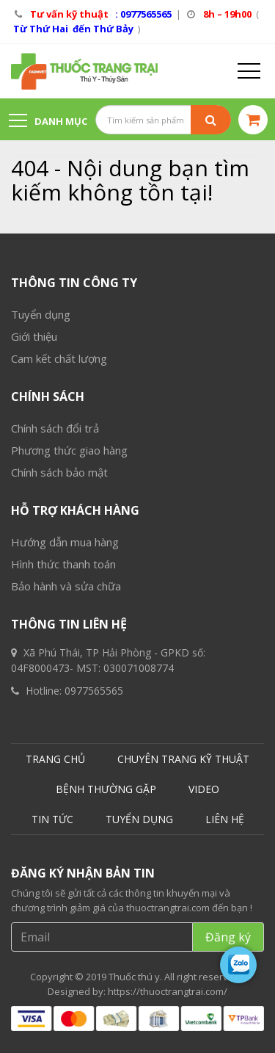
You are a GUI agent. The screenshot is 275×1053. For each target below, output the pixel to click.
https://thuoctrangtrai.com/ (167, 991)
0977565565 (94, 691)
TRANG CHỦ (55, 759)
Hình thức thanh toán (63, 564)
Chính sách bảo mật (59, 472)
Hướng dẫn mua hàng (65, 542)
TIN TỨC (52, 819)
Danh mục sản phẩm (48, 128)
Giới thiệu (34, 336)
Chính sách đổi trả (55, 428)
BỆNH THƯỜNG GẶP (106, 789)
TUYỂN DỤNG (139, 819)
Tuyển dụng (40, 314)
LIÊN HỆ (224, 819)
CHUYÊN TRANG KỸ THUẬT (183, 759)
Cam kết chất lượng (59, 358)
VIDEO (203, 789)
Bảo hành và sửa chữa (66, 586)
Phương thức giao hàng (69, 450)
